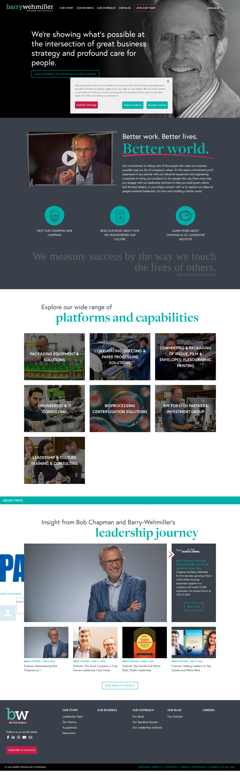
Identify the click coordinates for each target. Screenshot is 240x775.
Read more (194, 606)
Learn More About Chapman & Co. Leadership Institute (185, 235)
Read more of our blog (120, 685)
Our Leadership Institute (147, 727)
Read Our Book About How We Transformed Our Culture (120, 235)
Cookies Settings (86, 104)
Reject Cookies (132, 104)
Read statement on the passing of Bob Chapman (65, 74)
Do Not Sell (228, 767)
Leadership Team (72, 716)
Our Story (66, 7)
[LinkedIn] (13, 737)
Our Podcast (175, 716)
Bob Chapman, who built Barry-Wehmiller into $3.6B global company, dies (192, 564)
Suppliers (143, 767)
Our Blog (125, 7)
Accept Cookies (157, 104)
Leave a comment (10, 593)
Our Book (138, 716)
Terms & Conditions (192, 767)
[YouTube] (24, 737)
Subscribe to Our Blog (21, 750)
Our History (69, 722)
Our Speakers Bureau (145, 722)
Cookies (213, 767)
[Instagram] (18, 737)
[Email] (30, 737)
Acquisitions (69, 727)
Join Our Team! (146, 7)
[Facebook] (8, 737)
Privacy (156, 767)
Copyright (171, 767)
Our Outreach (106, 7)
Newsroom (68, 733)
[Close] (168, 81)
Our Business (85, 7)
